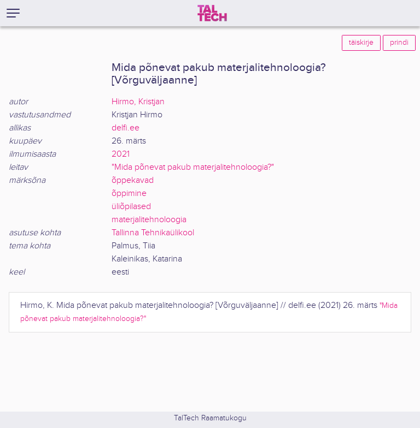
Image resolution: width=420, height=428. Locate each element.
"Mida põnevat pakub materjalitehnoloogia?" (193, 167)
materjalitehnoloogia (149, 220)
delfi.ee (125, 128)
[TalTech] (212, 13)
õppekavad (133, 180)
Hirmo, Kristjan (138, 102)
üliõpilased (131, 206)
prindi (399, 42)
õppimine (129, 193)
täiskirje (361, 42)
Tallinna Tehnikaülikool (153, 233)
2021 (121, 154)
